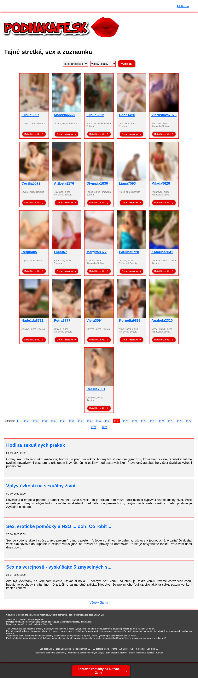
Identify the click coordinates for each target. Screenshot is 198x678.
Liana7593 (127, 183)
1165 (80, 421)
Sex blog (140, 649)
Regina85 (29, 252)
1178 (93, 427)
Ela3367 (60, 252)
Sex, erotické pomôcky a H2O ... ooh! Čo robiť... (58, 526)
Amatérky (123, 649)
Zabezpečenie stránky (116, 653)
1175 (170, 421)
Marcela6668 (64, 115)
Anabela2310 (162, 320)
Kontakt (159, 653)
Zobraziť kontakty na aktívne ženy (99, 670)
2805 (104, 427)
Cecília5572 (30, 183)
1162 (53, 421)
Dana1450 (127, 115)
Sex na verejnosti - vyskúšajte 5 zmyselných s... (58, 567)
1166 (89, 421)
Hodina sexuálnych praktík (35, 445)
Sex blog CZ (152, 649)
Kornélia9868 (130, 320)
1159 (26, 421)
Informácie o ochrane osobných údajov (86, 653)
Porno (114, 649)
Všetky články (99, 602)
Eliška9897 (30, 115)
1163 (62, 421)
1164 (71, 421)
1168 (107, 421)
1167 (98, 421)
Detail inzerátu (32, 134)
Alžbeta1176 (64, 183)
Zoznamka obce (63, 649)
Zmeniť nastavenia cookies (141, 653)
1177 (188, 421)
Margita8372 (96, 252)
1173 (152, 421)
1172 (143, 421)
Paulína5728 (129, 252)
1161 (44, 421)
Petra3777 (62, 320)
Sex (132, 649)
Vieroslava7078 (164, 115)
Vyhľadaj (126, 63)
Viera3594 (94, 320)
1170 (125, 421)
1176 (179, 421)
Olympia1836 (97, 183)
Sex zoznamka (47, 649)
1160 (35, 421)
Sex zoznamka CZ (81, 649)
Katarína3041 (162, 252)
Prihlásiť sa (183, 6)
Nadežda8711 (32, 320)
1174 (161, 421)
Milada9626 (160, 183)
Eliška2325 (95, 115)
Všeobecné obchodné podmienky (50, 653)
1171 (134, 421)
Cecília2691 (95, 389)
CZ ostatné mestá (101, 649)
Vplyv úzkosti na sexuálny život (41, 485)
